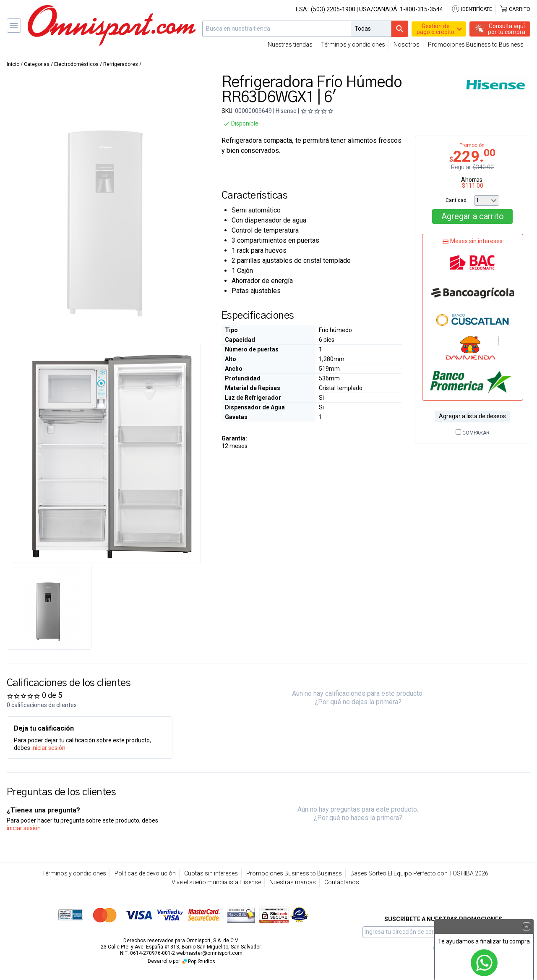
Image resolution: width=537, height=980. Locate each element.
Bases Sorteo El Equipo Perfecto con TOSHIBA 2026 (419, 873)
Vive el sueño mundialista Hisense (216, 882)
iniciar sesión (48, 747)
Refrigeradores (120, 64)
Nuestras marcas (292, 882)
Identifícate (471, 9)
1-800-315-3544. (422, 9)
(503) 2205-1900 (333, 9)
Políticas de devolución (145, 873)
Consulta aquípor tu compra (506, 29)
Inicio (13, 64)
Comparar (473, 433)
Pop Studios (198, 961)
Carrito (514, 9)
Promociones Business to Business (476, 44)
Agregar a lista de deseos (472, 416)
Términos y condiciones (353, 44)
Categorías (37, 64)
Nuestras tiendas (290, 44)
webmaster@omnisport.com (209, 953)
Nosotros (407, 44)
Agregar (472, 216)
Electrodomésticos (76, 64)
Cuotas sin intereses (211, 873)
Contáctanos (341, 882)
